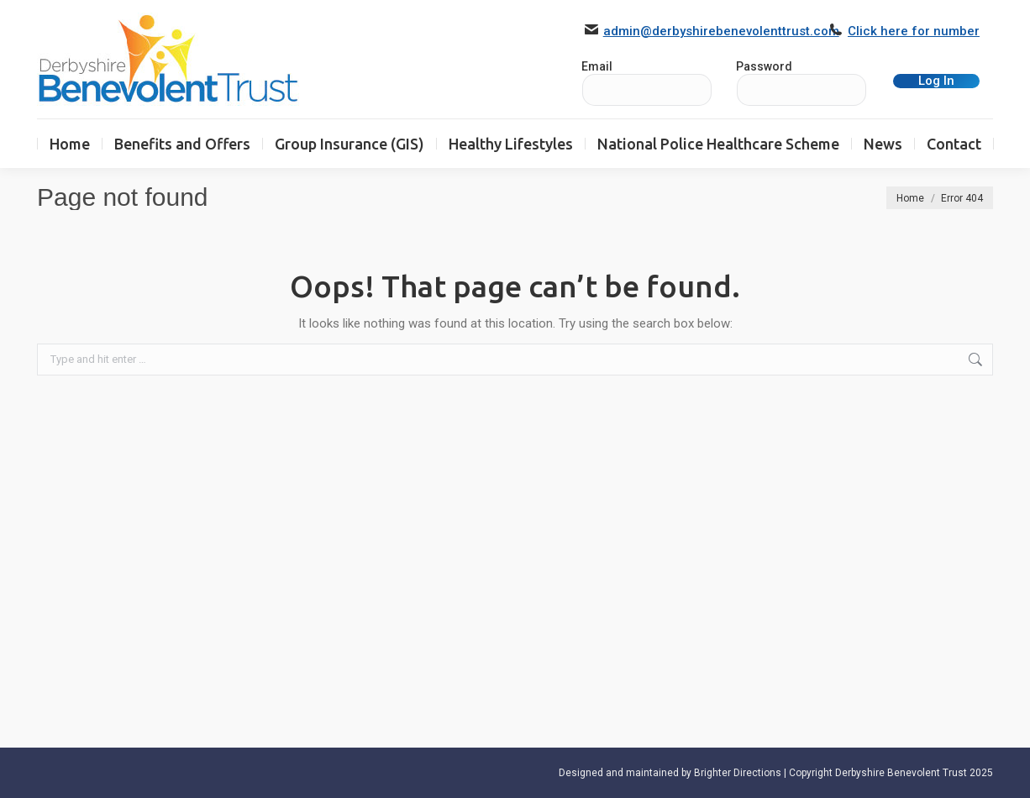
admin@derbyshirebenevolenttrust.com (721, 31)
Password (764, 66)
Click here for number (914, 31)
